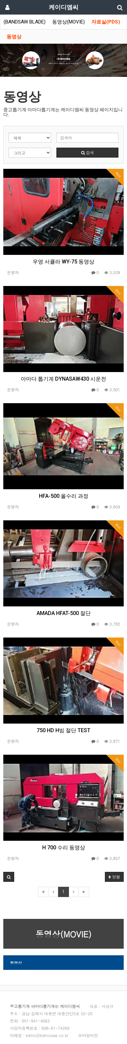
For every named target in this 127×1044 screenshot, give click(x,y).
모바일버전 (88, 1035)
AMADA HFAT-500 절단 (64, 613)
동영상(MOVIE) (68, 22)
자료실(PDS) (105, 22)
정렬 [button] (114, 876)
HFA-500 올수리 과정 (63, 496)
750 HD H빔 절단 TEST (63, 730)
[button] (8, 877)
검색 (87, 152)
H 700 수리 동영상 (63, 847)
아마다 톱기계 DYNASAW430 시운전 (63, 379)
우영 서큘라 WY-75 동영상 (63, 262)
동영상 (14, 37)
